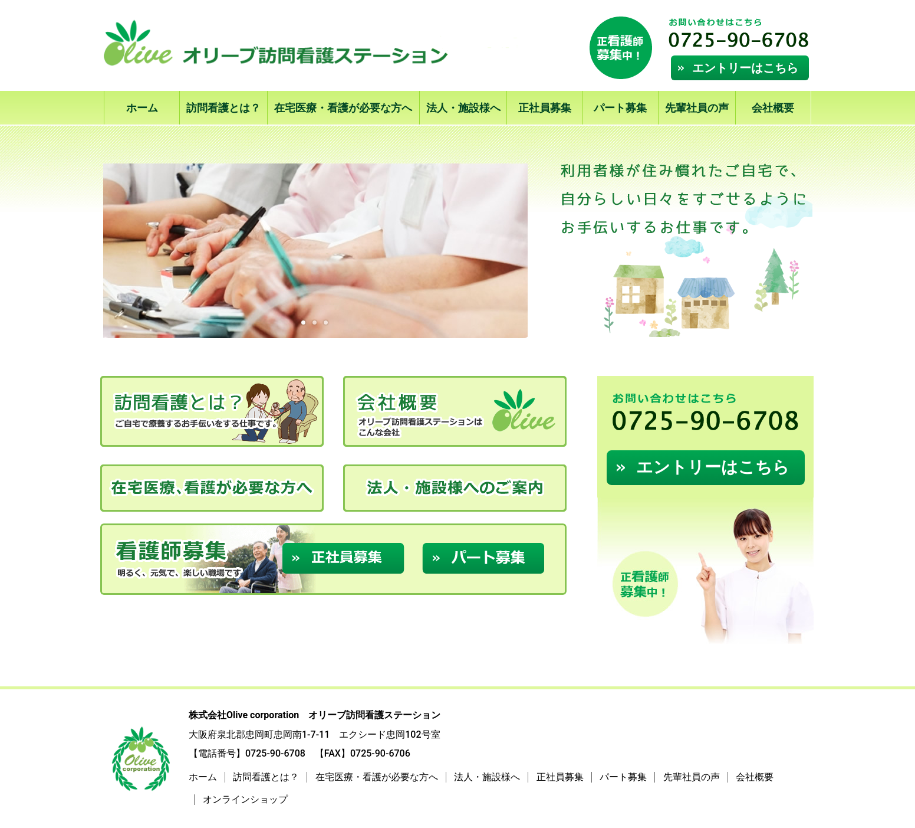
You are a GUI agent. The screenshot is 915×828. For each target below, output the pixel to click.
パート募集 (620, 108)
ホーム (142, 108)
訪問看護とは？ (223, 108)
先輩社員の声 (697, 108)
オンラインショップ (245, 799)
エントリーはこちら (745, 68)
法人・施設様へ (463, 108)
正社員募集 (544, 108)
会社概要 (773, 108)
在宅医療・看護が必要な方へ (343, 108)
